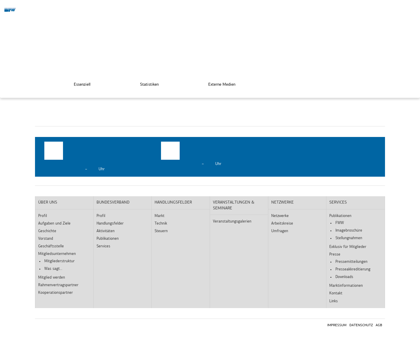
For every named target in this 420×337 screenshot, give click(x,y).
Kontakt (335, 293)
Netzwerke (282, 202)
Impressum (336, 325)
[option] (93, 157)
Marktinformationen (346, 286)
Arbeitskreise (282, 223)
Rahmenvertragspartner (58, 285)
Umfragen (279, 231)
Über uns (47, 202)
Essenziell (78, 83)
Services (103, 246)
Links (333, 301)
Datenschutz (361, 325)
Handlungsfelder (110, 223)
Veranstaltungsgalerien (232, 221)
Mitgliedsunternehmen (57, 254)
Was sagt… (53, 269)
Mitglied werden (51, 277)
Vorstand (45, 239)
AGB (379, 325)
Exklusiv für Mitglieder (347, 247)
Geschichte (47, 231)
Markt (159, 216)
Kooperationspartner (55, 293)
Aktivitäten (106, 231)
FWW (339, 223)
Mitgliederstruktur (59, 261)
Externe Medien (217, 83)
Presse (334, 254)
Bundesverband (113, 202)
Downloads (344, 277)
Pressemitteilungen (351, 262)
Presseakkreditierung (352, 269)
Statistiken (145, 83)
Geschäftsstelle (51, 246)
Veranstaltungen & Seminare (233, 205)
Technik (161, 223)
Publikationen (108, 239)
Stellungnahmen (348, 238)
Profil (42, 216)
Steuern (161, 231)
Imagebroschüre (348, 230)
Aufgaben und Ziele (54, 223)
